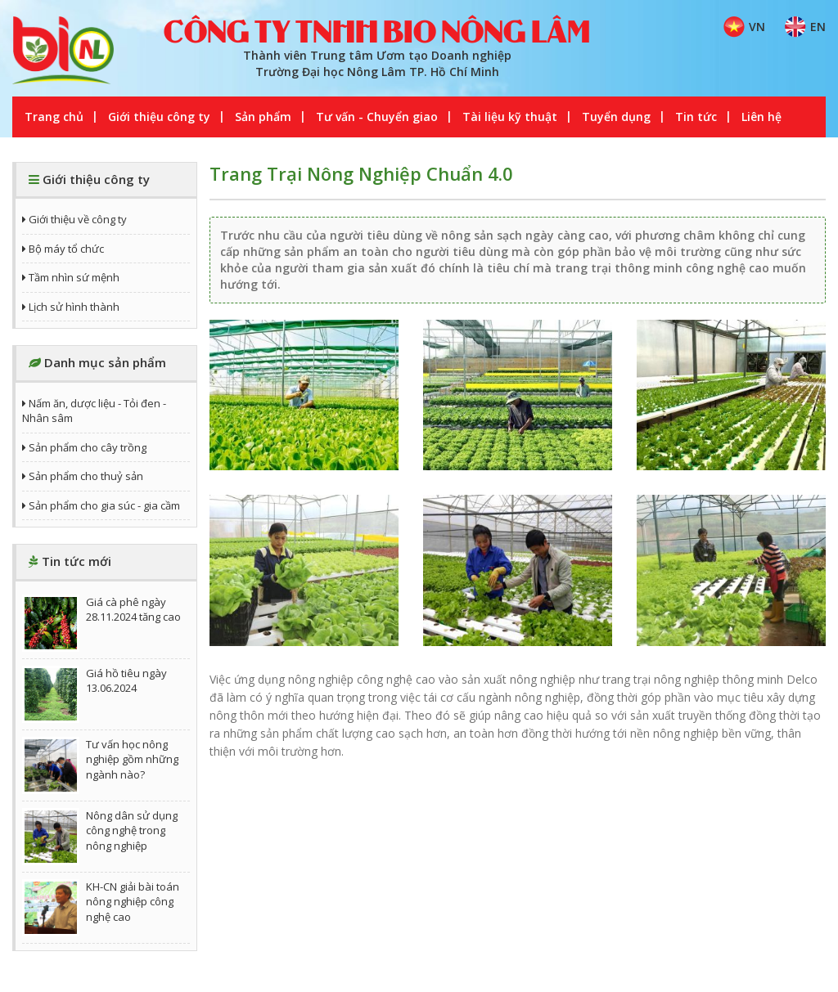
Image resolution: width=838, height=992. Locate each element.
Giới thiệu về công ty (74, 219)
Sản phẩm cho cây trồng (84, 447)
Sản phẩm (263, 116)
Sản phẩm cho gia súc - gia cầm (101, 505)
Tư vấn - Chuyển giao (377, 116)
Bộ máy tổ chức (63, 248)
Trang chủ (54, 116)
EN (805, 27)
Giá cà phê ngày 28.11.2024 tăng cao (101, 623)
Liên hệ (761, 116)
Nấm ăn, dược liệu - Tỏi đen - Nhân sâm (94, 411)
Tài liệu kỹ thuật (509, 116)
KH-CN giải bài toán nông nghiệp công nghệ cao (100, 907)
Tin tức (696, 116)
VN (744, 27)
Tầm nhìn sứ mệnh (70, 277)
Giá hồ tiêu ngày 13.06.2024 (94, 694)
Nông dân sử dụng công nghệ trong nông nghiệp (100, 836)
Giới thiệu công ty (159, 116)
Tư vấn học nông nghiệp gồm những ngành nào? (100, 765)
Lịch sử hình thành (70, 306)
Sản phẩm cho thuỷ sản (82, 476)
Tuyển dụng (616, 116)
